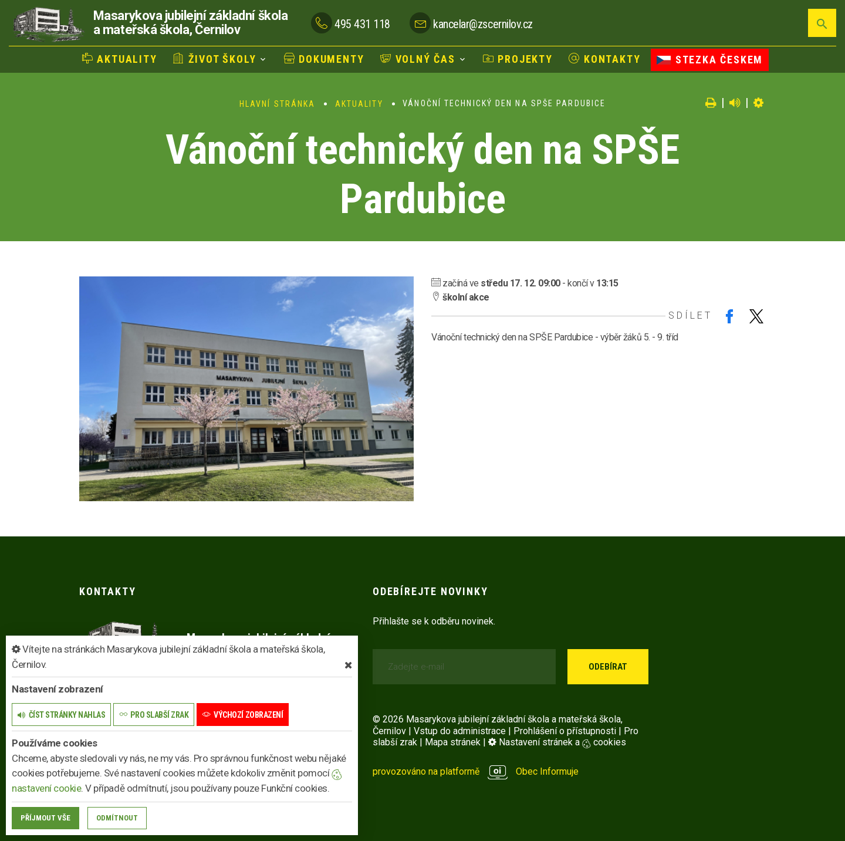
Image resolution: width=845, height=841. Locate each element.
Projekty (518, 59)
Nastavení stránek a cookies (557, 742)
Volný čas (417, 59)
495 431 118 (362, 24)
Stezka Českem (710, 59)
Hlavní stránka (277, 104)
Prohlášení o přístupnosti (564, 731)
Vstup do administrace (460, 731)
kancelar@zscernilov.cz (482, 24)
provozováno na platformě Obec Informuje (476, 771)
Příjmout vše (45, 817)
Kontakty (604, 59)
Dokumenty (324, 59)
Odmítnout (117, 817)
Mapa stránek (453, 742)
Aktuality (119, 59)
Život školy (214, 59)
